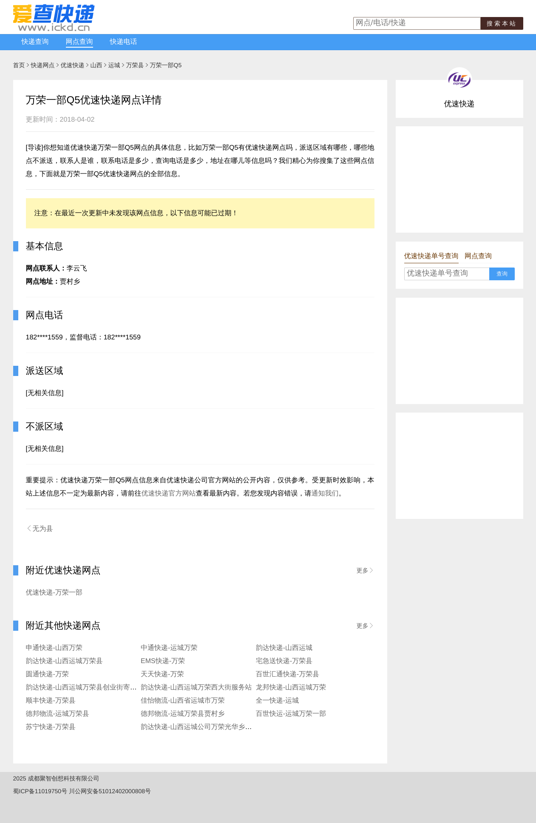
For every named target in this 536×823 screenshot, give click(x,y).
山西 (96, 65)
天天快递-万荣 (162, 674)
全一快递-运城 (277, 700)
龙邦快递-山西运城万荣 (291, 687)
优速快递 (73, 65)
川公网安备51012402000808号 (110, 791)
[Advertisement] (459, 179)
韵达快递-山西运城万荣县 (64, 661)
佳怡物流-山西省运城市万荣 (182, 700)
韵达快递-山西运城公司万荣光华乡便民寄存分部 (213, 727)
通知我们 (325, 493)
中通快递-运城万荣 (169, 648)
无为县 (39, 529)
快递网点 (43, 65)
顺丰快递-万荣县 (51, 700)
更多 (365, 570)
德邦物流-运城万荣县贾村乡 (182, 714)
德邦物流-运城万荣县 (57, 714)
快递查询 (35, 42)
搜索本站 (502, 23)
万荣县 (135, 65)
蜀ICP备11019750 (37, 791)
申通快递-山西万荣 (54, 648)
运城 (114, 65)
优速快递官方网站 (169, 493)
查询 (502, 274)
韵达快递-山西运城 (284, 648)
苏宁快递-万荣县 (51, 727)
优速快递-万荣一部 (54, 592)
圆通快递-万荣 (47, 674)
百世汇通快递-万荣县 (287, 674)
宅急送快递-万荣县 (284, 661)
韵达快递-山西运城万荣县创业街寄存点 (85, 687)
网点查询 (79, 42)
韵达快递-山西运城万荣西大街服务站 (196, 687)
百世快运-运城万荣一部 (291, 714)
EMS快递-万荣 (163, 661)
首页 (19, 65)
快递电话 (123, 42)
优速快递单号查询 (431, 256)
